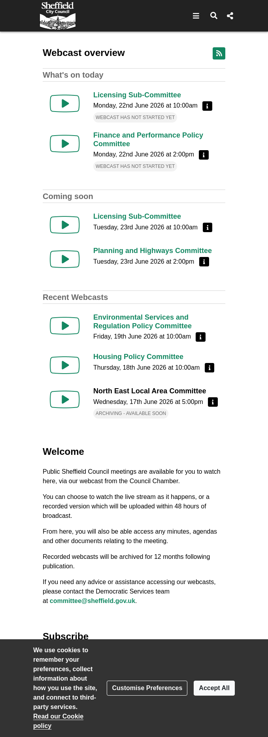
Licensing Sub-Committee (137, 95)
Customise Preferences (147, 688)
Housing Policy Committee (138, 357)
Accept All (214, 688)
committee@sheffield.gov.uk (92, 600)
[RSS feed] (219, 53)
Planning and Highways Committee (152, 251)
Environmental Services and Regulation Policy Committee (142, 321)
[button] (196, 16)
